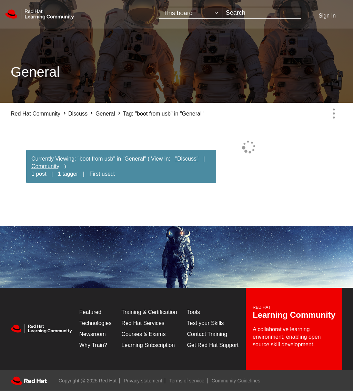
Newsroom (92, 334)
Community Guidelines (236, 380)
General (105, 114)
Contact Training (207, 334)
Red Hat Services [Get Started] (142, 323)
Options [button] (333, 113)
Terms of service (186, 380)
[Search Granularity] (190, 12)
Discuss (78, 114)
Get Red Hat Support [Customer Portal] (213, 345)
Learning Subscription (148, 345)
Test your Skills (205, 323)
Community (45, 166)
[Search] (262, 13)
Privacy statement (143, 380)
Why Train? (93, 345)
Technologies (95, 323)
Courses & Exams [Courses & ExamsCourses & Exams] (143, 334)
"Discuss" (186, 159)
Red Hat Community (35, 114)
